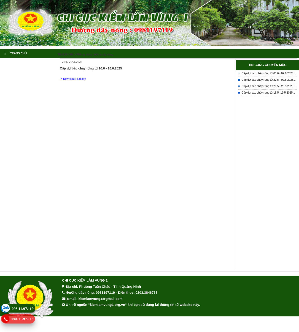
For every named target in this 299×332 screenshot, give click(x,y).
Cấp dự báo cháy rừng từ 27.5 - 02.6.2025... (269, 79)
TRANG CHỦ (16, 53)
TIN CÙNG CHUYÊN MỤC (267, 65)
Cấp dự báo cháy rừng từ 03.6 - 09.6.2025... (269, 73)
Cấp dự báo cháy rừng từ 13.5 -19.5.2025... (268, 92)
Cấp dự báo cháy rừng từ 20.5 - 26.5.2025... (269, 86)
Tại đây (81, 78)
